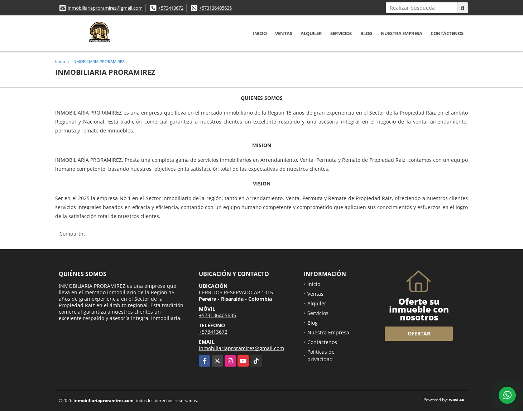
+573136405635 (215, 8)
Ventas (283, 33)
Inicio (260, 33)
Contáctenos (447, 33)
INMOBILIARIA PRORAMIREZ (98, 61)
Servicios (341, 33)
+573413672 (170, 8)
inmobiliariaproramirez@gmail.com (105, 8)
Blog (366, 33)
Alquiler (311, 33)
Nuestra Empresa (401, 33)
